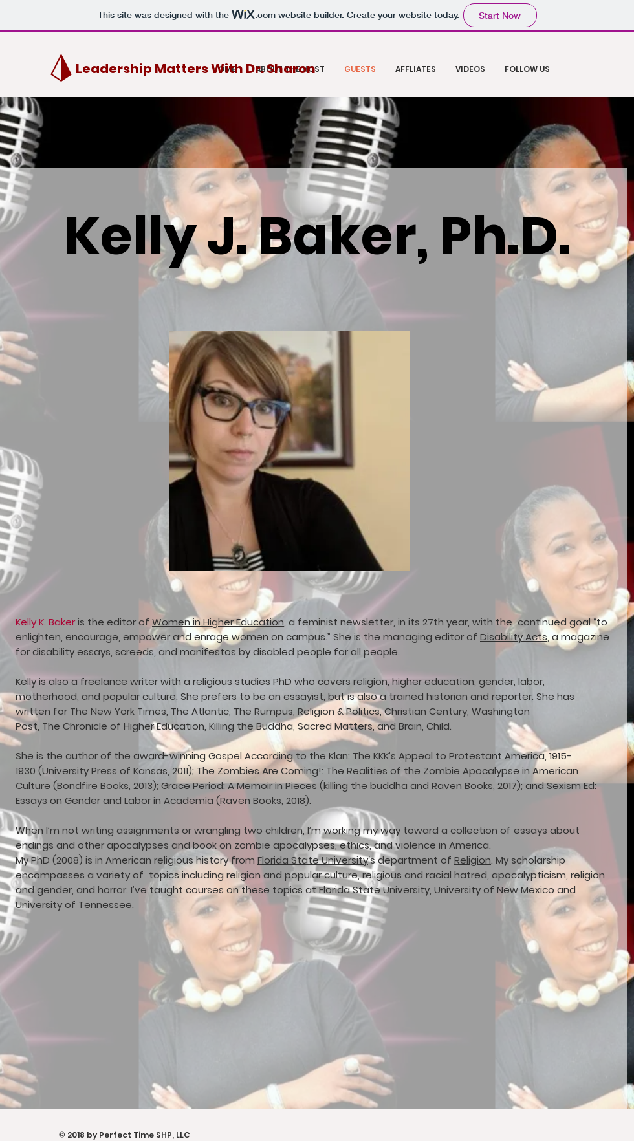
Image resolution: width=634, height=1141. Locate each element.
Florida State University (312, 860)
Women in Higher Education (218, 622)
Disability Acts (513, 637)
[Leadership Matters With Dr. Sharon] (196, 68)
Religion (472, 860)
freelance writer (119, 681)
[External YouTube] (297, 1015)
